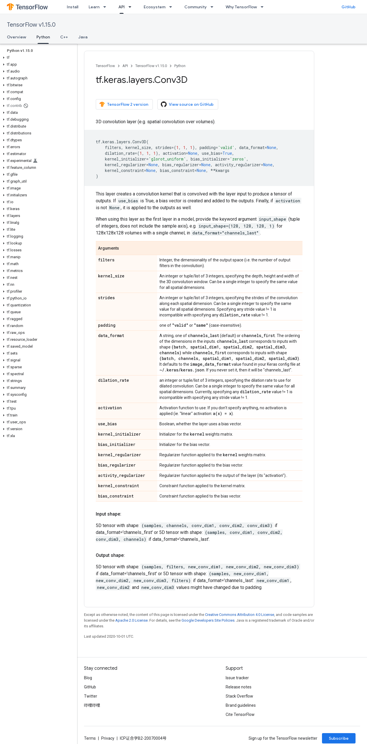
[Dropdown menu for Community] (213, 7)
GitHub (348, 6)
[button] (37, 57)
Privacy (107, 738)
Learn (94, 6)
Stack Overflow (239, 696)
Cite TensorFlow (240, 714)
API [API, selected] (121, 6)
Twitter (90, 696)
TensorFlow (105, 66)
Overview (16, 37)
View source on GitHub (187, 104)
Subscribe (339, 738)
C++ (64, 37)
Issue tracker (237, 678)
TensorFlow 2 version (123, 104)
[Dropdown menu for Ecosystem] (172, 7)
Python (180, 66)
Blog (88, 678)
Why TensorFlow (241, 6)
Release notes (238, 687)
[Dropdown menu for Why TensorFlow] (264, 7)
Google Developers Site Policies (208, 620)
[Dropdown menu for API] (131, 7)
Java (82, 37)
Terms (90, 738)
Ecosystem (154, 6)
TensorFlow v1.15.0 (31, 24)
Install (72, 6)
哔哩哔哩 (92, 705)
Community (195, 6)
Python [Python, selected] (43, 37)
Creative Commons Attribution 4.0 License (239, 614)
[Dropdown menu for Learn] (106, 7)
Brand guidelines (241, 705)
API (125, 66)
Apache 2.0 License (131, 620)
